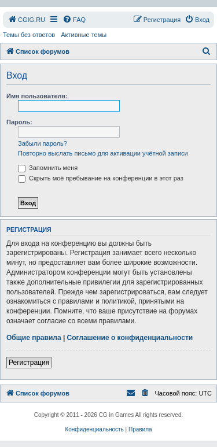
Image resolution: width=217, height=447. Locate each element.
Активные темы (83, 34)
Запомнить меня (48, 167)
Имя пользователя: (37, 96)
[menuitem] (26, 20)
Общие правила (33, 338)
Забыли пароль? (42, 143)
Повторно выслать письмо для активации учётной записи (103, 153)
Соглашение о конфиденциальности (130, 338)
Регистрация (29, 363)
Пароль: (19, 122)
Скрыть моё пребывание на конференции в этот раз (100, 178)
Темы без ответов (29, 34)
